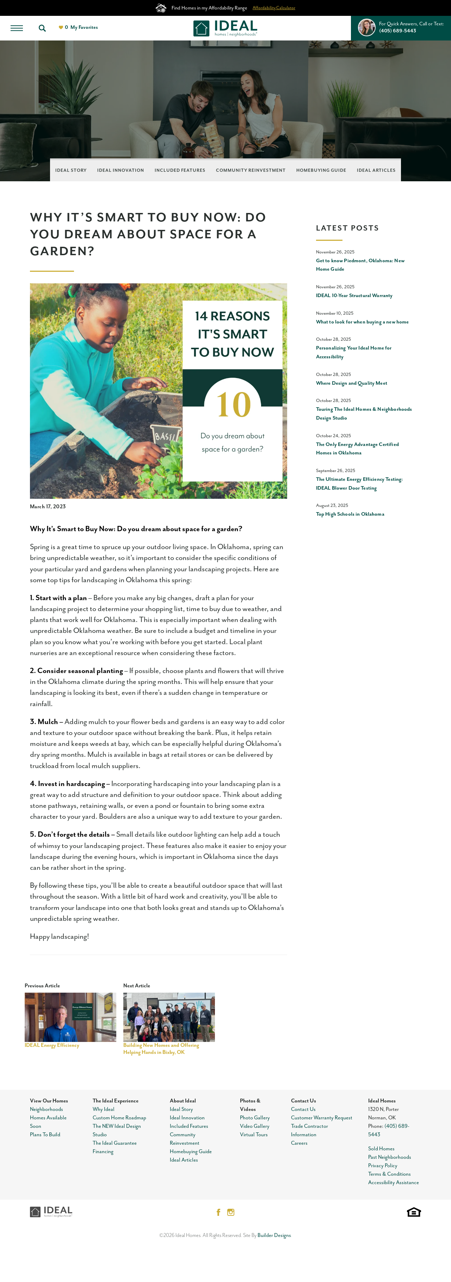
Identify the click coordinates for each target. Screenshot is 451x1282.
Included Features (180, 170)
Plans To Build (45, 1135)
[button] (42, 28)
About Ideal (183, 1101)
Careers (299, 1143)
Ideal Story (71, 170)
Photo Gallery (255, 1118)
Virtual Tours (254, 1135)
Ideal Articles (376, 170)
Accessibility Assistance (393, 1183)
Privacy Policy (382, 1166)
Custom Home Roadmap (119, 1118)
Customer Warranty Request (321, 1118)
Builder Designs (274, 1235)
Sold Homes (381, 1149)
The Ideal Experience (115, 1101)
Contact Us (303, 1101)
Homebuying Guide (321, 170)
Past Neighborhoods (389, 1157)
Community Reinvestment (251, 170)
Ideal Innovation (120, 170)
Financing (103, 1152)
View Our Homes (49, 1101)
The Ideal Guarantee (115, 1143)
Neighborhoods (46, 1109)
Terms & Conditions (389, 1174)
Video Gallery (255, 1126)
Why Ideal (104, 1109)
